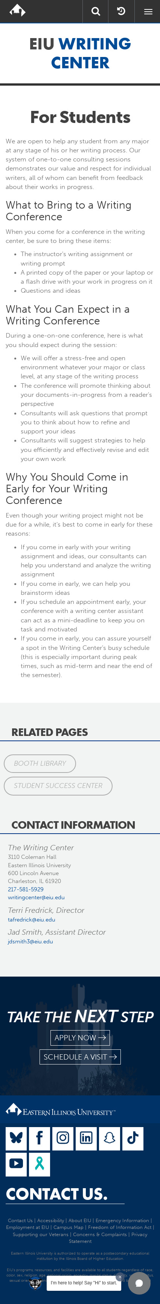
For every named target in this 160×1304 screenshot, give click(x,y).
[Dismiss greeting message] (120, 1276)
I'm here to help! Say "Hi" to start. (84, 1283)
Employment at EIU (27, 1227)
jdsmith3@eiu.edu (30, 941)
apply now (80, 1038)
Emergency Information (122, 1220)
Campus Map (68, 1227)
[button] (139, 1283)
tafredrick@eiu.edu (31, 919)
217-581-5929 (26, 889)
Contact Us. (57, 1194)
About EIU (80, 1220)
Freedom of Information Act (119, 1227)
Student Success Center (58, 786)
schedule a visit (80, 1057)
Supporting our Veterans (41, 1234)
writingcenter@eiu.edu (36, 897)
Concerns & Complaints (100, 1234)
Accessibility (50, 1220)
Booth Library (40, 763)
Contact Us (20, 1220)
